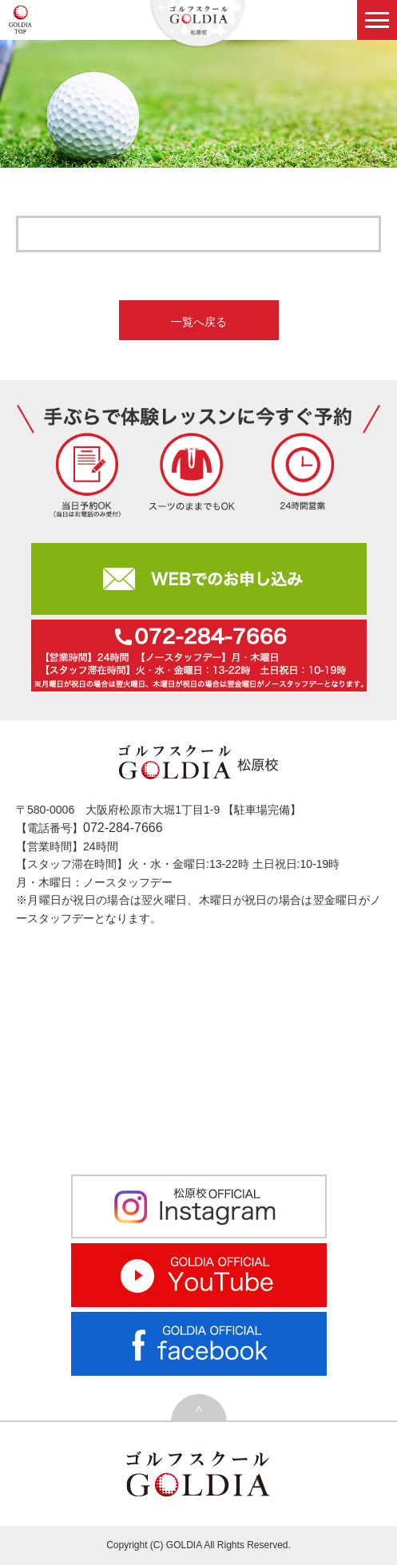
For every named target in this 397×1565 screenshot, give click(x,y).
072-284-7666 (123, 827)
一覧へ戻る (199, 321)
